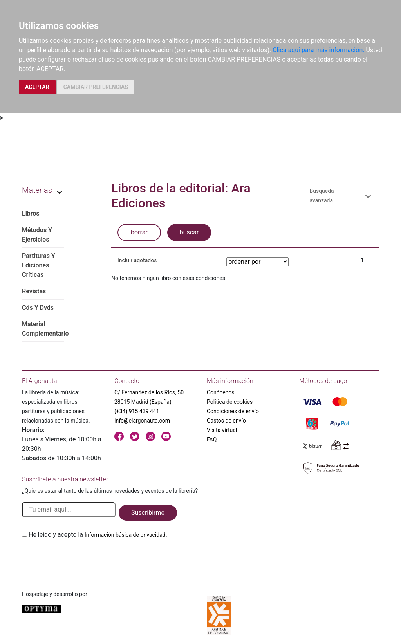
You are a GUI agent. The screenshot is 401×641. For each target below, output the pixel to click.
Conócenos (221, 392)
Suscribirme (147, 512)
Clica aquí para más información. (318, 50)
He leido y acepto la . (98, 534)
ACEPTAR (37, 87)
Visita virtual (222, 430)
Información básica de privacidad (125, 535)
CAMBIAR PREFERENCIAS (95, 87)
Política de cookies (230, 402)
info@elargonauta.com (142, 421)
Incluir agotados (137, 260)
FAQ (212, 439)
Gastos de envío (226, 421)
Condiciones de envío (233, 411)
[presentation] (81, 558)
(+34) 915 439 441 (136, 411)
